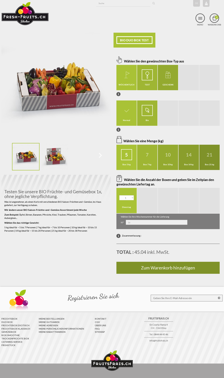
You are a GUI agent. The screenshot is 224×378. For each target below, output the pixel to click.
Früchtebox (9, 318)
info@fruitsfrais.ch (158, 340)
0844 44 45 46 (161, 334)
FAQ (97, 328)
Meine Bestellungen (51, 318)
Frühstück (8, 345)
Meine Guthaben (49, 322)
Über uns (100, 325)
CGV (97, 322)
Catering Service (11, 341)
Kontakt (100, 318)
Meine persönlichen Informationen (61, 328)
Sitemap (100, 331)
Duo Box (7, 322)
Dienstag (126, 207)
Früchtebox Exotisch (15, 325)
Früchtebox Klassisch (15, 328)
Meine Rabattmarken (52, 331)
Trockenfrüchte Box (15, 338)
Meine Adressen (48, 325)
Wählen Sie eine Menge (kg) (143, 141)
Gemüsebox (8, 331)
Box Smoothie (10, 335)
